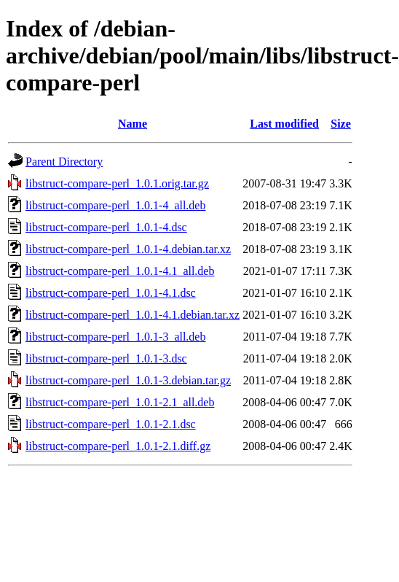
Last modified (284, 123)
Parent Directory (64, 161)
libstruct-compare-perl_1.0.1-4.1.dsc (110, 293)
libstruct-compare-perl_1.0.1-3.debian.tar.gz (128, 380)
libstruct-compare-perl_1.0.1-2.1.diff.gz (117, 446)
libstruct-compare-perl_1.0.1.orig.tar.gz (117, 183)
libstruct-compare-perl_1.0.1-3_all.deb (115, 336)
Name (132, 123)
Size (341, 123)
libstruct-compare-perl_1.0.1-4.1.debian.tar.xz (132, 315)
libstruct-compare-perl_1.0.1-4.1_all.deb (119, 271)
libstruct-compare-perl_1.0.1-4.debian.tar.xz (128, 249)
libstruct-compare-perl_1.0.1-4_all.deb (115, 205)
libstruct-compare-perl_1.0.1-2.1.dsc (110, 424)
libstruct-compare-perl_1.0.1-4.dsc (106, 227)
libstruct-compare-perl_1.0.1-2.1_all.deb (119, 402)
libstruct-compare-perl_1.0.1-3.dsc (106, 358)
